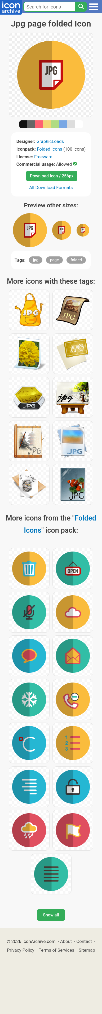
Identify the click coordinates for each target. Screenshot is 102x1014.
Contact (84, 941)
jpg (35, 259)
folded (76, 259)
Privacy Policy (20, 950)
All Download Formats (51, 187)
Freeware (43, 156)
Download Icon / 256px (51, 175)
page (54, 259)
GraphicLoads (50, 141)
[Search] (81, 7)
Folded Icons (49, 149)
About (66, 941)
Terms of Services (56, 950)
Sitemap (87, 950)
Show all (51, 914)
